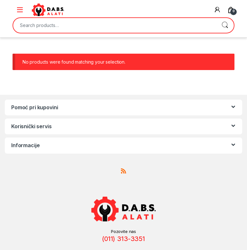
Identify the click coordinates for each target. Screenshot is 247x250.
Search (225, 25)
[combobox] (114, 25)
